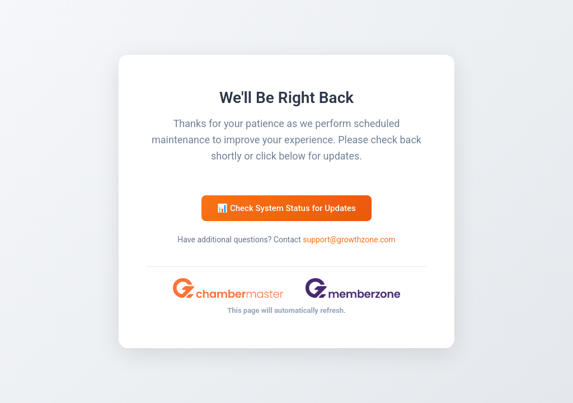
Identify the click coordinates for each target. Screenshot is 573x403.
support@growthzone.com (349, 239)
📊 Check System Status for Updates (286, 208)
